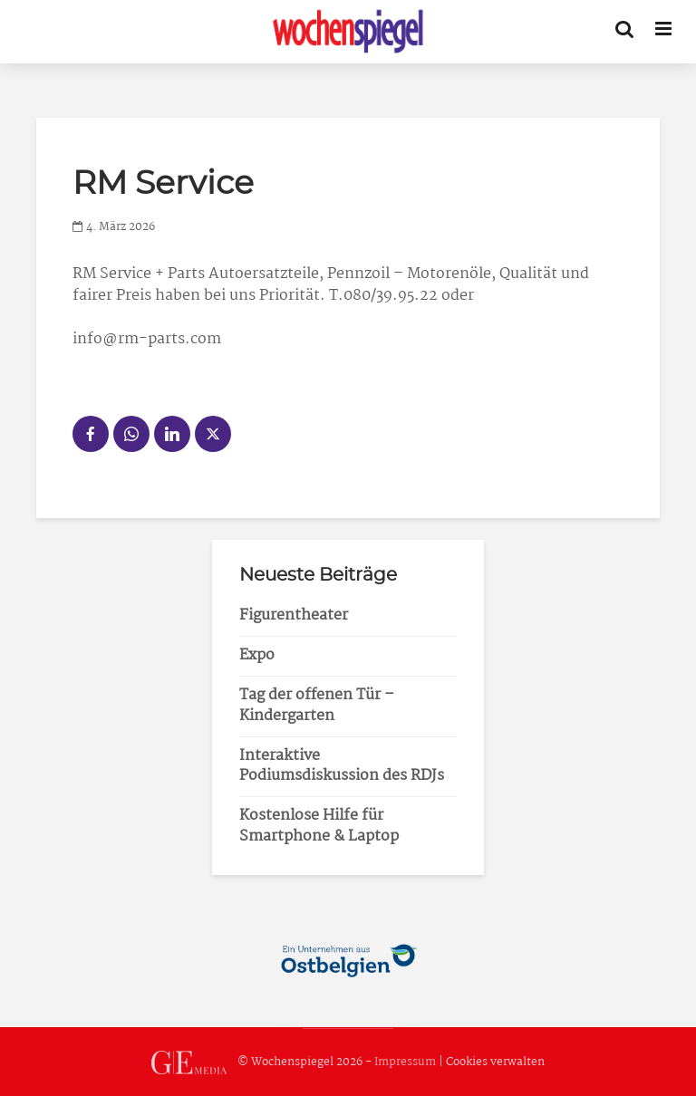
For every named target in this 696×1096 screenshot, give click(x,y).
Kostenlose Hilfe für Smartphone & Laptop (319, 826)
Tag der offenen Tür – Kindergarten (316, 705)
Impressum (405, 1062)
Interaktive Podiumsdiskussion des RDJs (341, 766)
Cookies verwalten (495, 1062)
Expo (257, 655)
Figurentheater (293, 615)
